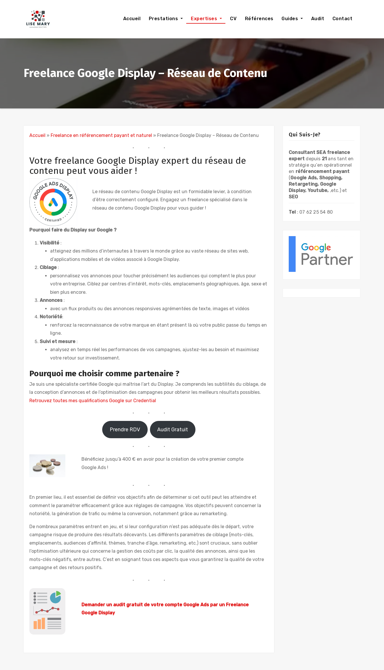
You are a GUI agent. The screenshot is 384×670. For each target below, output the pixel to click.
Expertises (204, 18)
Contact (341, 18)
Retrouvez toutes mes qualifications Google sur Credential (92, 400)
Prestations (163, 18)
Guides (289, 18)
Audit (317, 18)
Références (258, 18)
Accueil (131, 18)
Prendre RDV (125, 429)
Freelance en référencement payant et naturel (101, 135)
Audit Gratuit (172, 429)
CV (233, 18)
